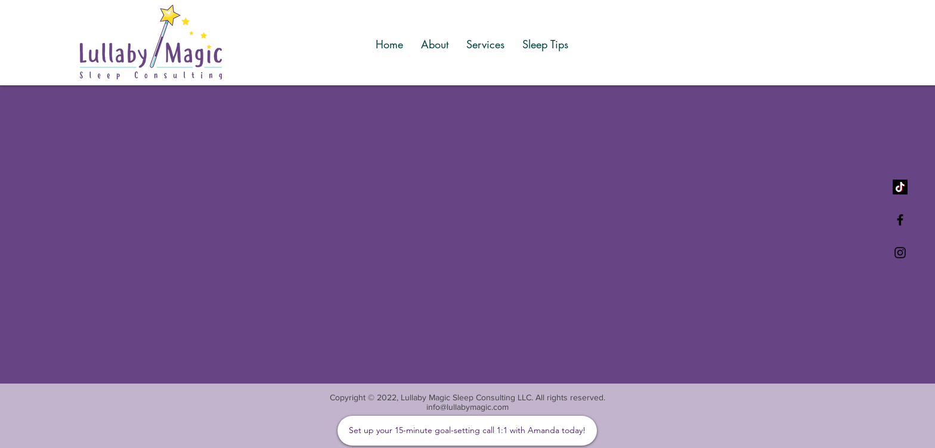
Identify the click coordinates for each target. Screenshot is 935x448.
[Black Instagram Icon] (900, 252)
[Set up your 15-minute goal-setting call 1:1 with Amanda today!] (467, 431)
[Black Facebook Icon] (900, 219)
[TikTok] (900, 187)
